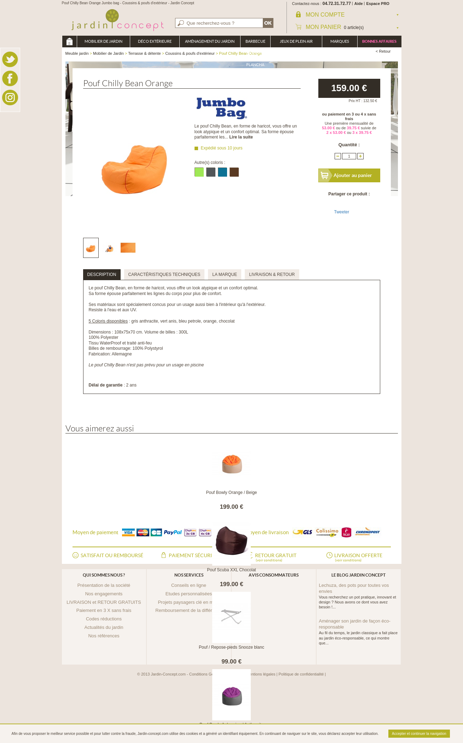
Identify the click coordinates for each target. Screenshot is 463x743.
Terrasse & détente (144, 53)
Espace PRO (377, 3)
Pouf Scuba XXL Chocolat (231, 569)
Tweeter (341, 212)
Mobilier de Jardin (103, 41)
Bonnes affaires (379, 41)
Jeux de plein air (296, 41)
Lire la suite (241, 137)
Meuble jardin (69, 41)
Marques (339, 41)
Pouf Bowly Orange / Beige (231, 492)
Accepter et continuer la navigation (419, 734)
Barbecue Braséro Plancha (255, 43)
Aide (358, 3)
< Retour (383, 51)
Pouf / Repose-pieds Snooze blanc (231, 647)
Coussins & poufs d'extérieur (190, 53)
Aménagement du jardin (210, 41)
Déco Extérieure (155, 41)
